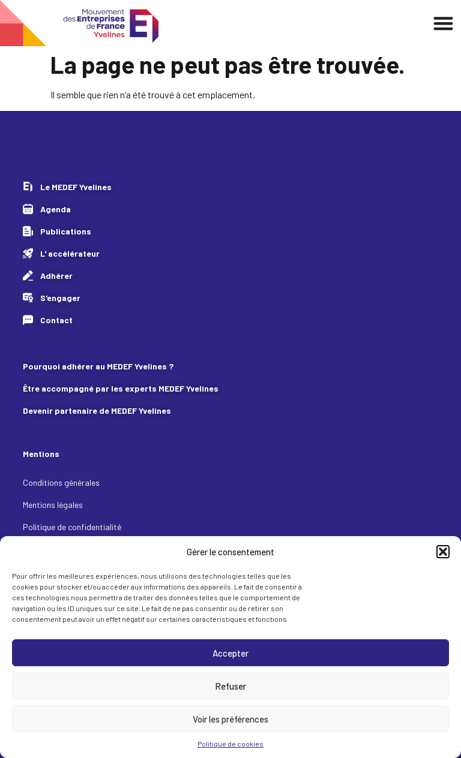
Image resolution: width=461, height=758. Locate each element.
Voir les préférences (230, 719)
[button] (443, 552)
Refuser (230, 686)
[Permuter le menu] (443, 23)
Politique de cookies (230, 743)
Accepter (230, 653)
